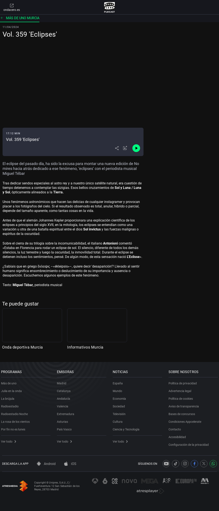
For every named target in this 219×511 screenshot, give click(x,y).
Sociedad (120, 404)
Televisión (120, 412)
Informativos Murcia (85, 347)
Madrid (62, 381)
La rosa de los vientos (16, 420)
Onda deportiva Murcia (22, 347)
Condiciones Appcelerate (186, 420)
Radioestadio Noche (15, 412)
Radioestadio (11, 404)
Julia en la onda (12, 389)
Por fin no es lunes (14, 427)
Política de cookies (182, 397)
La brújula (8, 397)
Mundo (118, 389)
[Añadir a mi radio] (125, 148)
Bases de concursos (183, 412)
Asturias (63, 420)
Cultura (119, 420)
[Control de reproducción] (136, 148)
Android (46, 464)
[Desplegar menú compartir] (116, 148)
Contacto (176, 427)
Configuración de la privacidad (190, 443)
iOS (70, 464)
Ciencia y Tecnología (127, 427)
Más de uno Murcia (19, 18)
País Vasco (65, 427)
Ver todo (9, 440)
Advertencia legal (181, 389)
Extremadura (66, 412)
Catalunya (65, 389)
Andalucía (64, 397)
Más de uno (10, 381)
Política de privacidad (184, 381)
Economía (120, 397)
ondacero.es (11, 7)
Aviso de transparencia (185, 404)
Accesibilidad (178, 435)
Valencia (63, 404)
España (119, 381)
